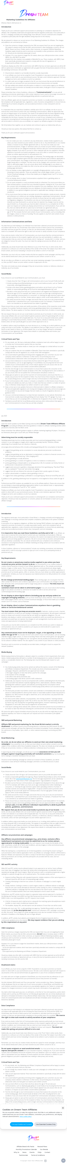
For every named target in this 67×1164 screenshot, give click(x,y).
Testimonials (23, 1155)
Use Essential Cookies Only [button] (45, 1124)
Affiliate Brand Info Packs (25, 1146)
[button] (63, 1108)
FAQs (39, 1152)
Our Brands (44, 1149)
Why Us (16, 1152)
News (24, 1152)
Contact (47, 1152)
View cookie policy (26, 1116)
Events (32, 1152)
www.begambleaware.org (24, 779)
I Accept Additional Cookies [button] (22, 1124)
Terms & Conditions (38, 1155)
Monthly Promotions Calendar (26, 1149)
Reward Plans (42, 1146)
